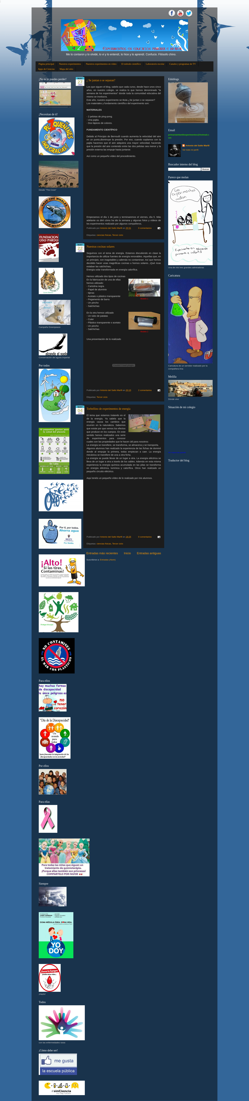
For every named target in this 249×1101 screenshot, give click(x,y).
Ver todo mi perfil (190, 150)
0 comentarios (145, 228)
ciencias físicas (104, 235)
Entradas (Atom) (108, 560)
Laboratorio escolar (155, 64)
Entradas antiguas (149, 553)
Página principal (46, 64)
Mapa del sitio (66, 69)
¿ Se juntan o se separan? (101, 80)
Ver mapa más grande (177, 452)
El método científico (131, 64)
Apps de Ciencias (46, 69)
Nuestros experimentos (70, 64)
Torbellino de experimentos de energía (108, 408)
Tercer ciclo (117, 235)
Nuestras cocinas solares (100, 246)
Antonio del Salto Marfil (197, 145)
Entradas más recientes (102, 553)
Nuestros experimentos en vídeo (101, 64)
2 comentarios (145, 390)
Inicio (127, 553)
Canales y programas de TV (182, 64)
